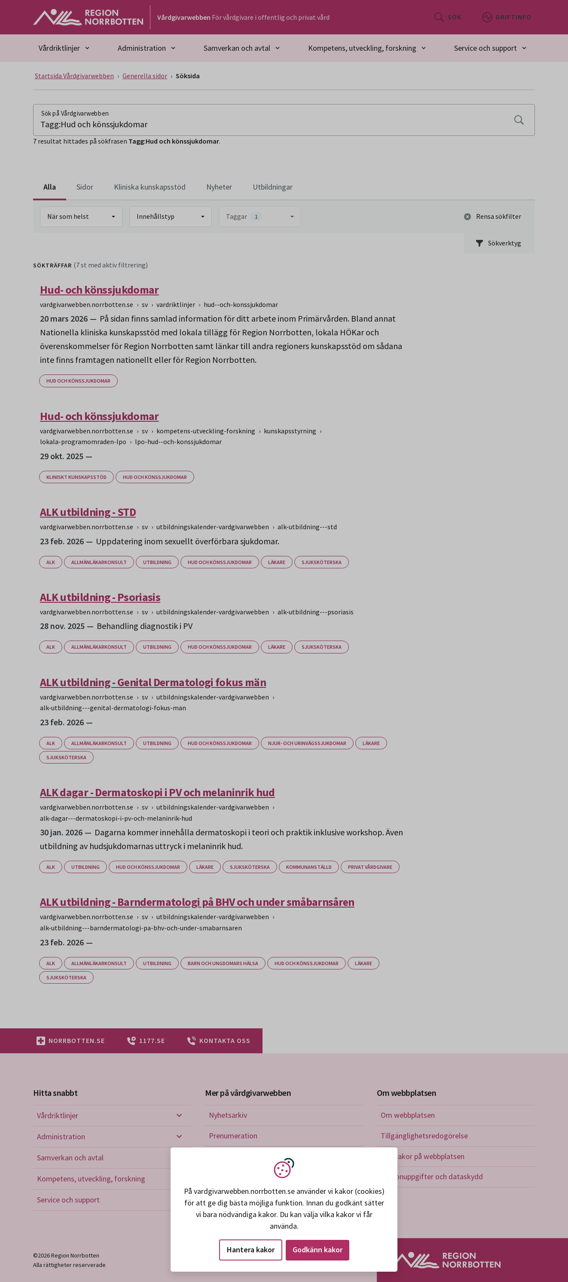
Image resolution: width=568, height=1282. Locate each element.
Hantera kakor (251, 1249)
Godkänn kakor (317, 1249)
